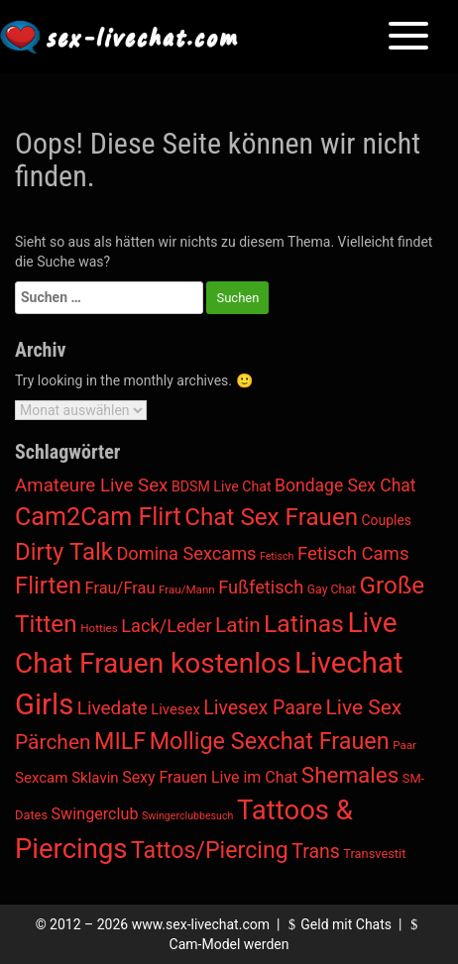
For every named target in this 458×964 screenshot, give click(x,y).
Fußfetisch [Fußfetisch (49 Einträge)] (260, 587)
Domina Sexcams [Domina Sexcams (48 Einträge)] (186, 553)
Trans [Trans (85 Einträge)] (315, 851)
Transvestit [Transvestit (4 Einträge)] (374, 853)
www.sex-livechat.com (201, 924)
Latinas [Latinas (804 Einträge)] (304, 623)
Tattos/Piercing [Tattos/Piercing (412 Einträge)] (209, 850)
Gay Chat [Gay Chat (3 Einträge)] (331, 589)
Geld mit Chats (338, 924)
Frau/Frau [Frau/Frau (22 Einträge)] (120, 588)
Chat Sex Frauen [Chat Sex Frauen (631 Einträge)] (271, 517)
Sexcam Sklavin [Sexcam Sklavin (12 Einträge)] (67, 778)
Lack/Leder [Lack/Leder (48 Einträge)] (166, 625)
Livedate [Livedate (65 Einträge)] (112, 707)
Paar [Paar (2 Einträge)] (404, 745)
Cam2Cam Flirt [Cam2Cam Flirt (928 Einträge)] (98, 516)
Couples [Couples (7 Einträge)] (386, 520)
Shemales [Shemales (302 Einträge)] (350, 775)
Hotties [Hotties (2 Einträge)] (99, 628)
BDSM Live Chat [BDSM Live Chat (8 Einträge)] (222, 486)
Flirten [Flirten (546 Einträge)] (48, 585)
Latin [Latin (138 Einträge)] (237, 625)
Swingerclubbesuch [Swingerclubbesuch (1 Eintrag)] (187, 815)
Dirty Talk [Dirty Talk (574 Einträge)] (64, 552)
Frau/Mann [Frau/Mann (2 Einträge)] (187, 589)
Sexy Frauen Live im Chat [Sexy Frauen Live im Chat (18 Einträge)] (209, 777)
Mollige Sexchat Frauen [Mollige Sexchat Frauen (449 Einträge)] (270, 741)
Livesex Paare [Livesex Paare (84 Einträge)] (262, 707)
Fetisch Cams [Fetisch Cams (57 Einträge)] (353, 554)
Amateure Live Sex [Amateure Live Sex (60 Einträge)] (91, 485)
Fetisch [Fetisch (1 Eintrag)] (276, 556)
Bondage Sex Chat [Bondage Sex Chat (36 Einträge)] (345, 485)
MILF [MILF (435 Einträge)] (120, 741)
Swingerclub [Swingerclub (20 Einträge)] (95, 813)
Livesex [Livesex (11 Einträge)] (175, 709)
